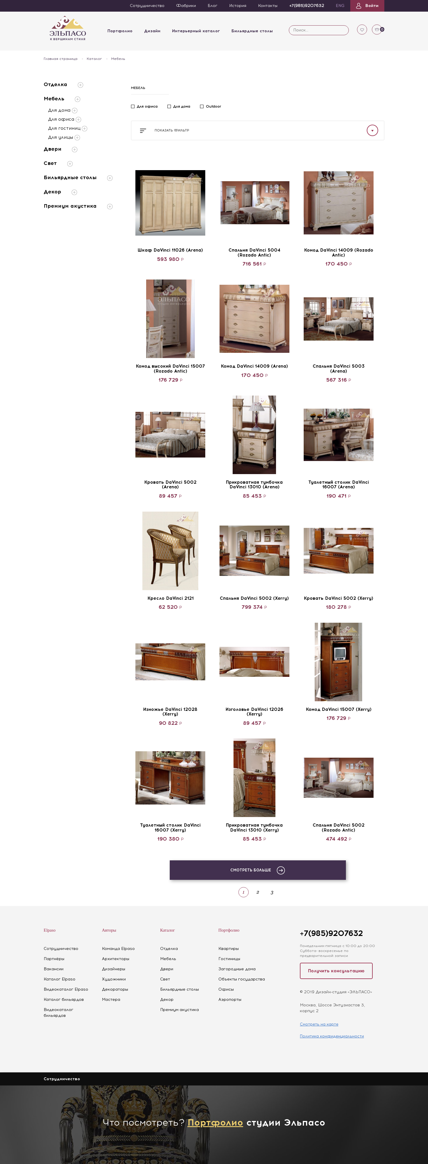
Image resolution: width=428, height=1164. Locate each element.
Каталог (94, 59)
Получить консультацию (336, 970)
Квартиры (228, 948)
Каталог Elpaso (59, 979)
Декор (60, 191)
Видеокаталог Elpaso (66, 989)
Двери (60, 149)
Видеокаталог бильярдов (58, 1012)
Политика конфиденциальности (332, 1036)
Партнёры (54, 958)
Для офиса (64, 119)
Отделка (63, 84)
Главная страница (60, 59)
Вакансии (53, 969)
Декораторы (115, 989)
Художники (114, 979)
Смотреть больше (257, 870)
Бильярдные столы (252, 31)
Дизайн (152, 31)
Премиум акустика (78, 206)
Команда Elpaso (118, 948)
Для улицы (64, 137)
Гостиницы (229, 958)
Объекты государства (241, 979)
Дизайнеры (113, 969)
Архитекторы (115, 958)
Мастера (111, 999)
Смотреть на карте (319, 1024)
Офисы (226, 989)
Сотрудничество (61, 948)
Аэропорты (229, 999)
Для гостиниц (67, 128)
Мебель (62, 98)
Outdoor (213, 106)
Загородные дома (237, 969)
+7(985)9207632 (331, 933)
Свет (58, 163)
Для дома (62, 110)
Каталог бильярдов (64, 999)
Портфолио (119, 31)
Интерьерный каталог (196, 31)
